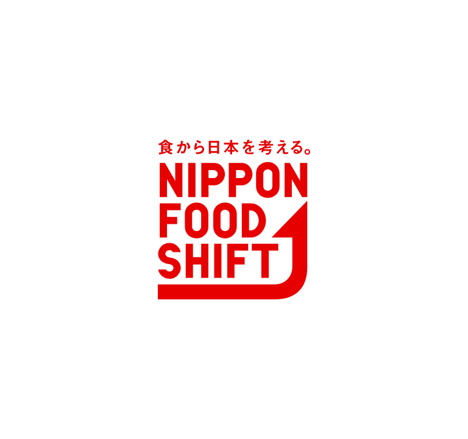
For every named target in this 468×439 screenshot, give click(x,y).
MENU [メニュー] (49, 99)
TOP (42, 140)
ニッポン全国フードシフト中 (113, 140)
